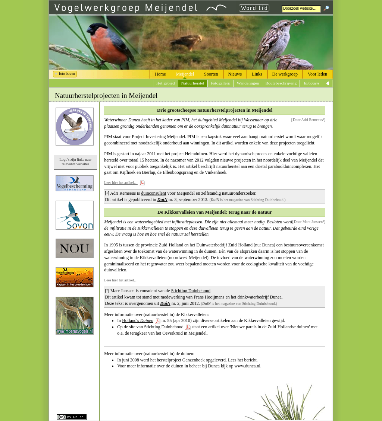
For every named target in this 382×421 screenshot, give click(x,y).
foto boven (67, 73)
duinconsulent (153, 193)
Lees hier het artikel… (121, 183)
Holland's (137, 320)
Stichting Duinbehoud (190, 290)
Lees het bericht (242, 360)
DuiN (162, 199)
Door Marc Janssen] (309, 221)
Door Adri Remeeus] (308, 119)
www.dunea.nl (247, 366)
